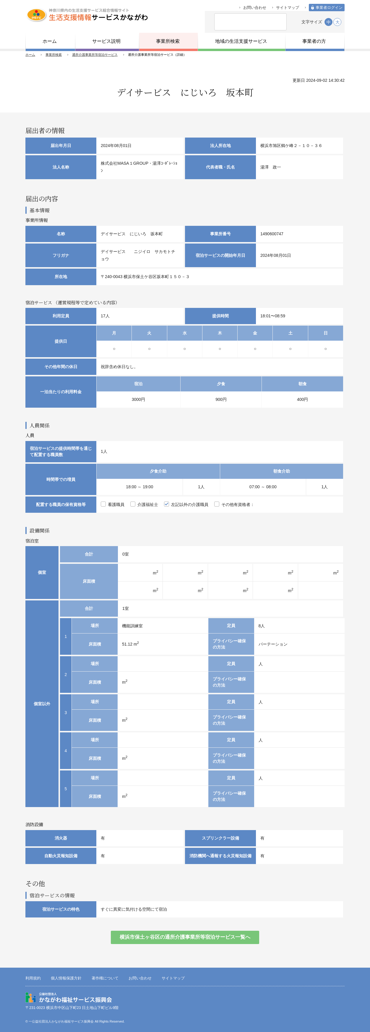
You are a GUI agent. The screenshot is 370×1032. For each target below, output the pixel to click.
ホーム (30, 54)
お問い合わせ (254, 8)
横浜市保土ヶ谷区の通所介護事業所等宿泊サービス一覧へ (185, 937)
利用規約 (33, 978)
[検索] (242, 21)
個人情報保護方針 (66, 978)
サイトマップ (287, 8)
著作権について (105, 978)
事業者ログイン (329, 8)
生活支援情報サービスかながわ (86, 14)
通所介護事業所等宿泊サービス (95, 54)
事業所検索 (54, 54)
